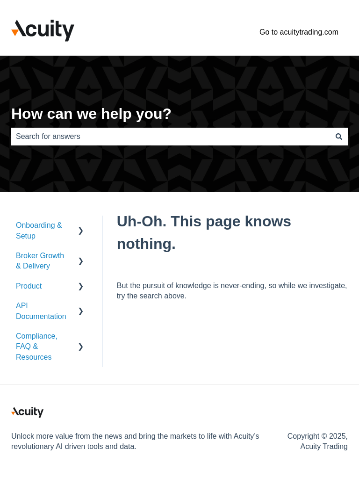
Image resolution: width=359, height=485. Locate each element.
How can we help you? (91, 113)
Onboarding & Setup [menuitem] (39, 230)
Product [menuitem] (29, 286)
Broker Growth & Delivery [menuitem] (40, 261)
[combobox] (170, 136)
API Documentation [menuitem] (41, 311)
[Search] (339, 136)
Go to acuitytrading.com (298, 32)
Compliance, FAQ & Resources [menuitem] (36, 346)
